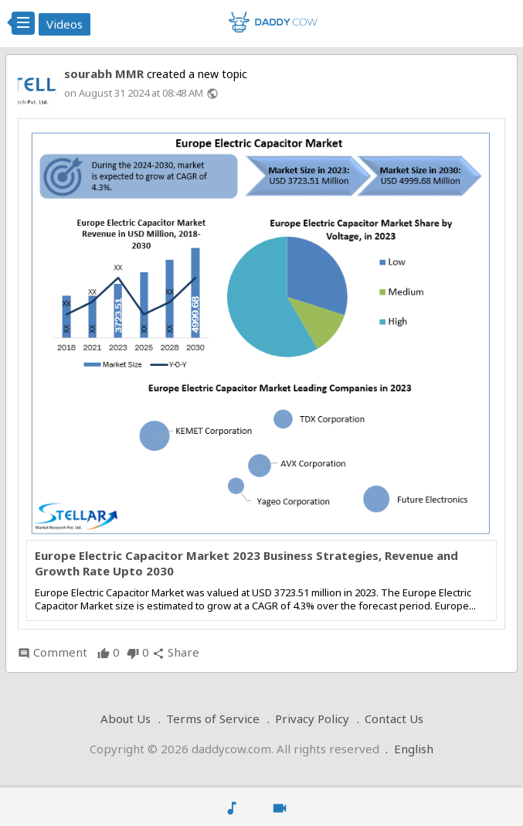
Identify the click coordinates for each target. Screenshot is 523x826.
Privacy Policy (312, 718)
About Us (125, 718)
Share (175, 652)
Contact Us (394, 718)
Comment (52, 652)
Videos (64, 24)
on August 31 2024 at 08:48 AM (133, 93)
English (413, 748)
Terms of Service (213, 718)
